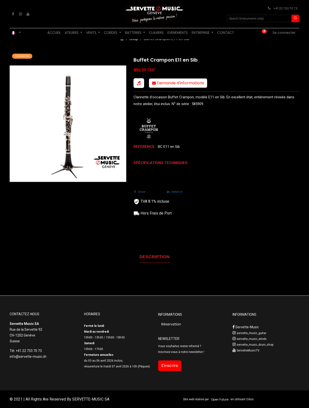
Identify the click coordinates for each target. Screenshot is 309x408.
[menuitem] (54, 32)
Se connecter (284, 32)
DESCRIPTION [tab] (155, 257)
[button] (138, 83)
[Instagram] (20, 14)
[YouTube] (28, 14)
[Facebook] (13, 14)
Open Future (219, 399)
